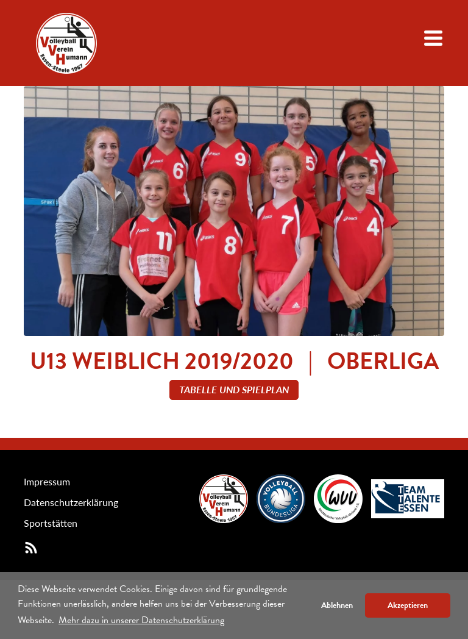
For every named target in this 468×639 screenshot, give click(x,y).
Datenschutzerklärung (71, 502)
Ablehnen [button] (337, 605)
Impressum (47, 481)
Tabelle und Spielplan (234, 389)
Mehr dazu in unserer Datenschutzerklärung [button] (141, 620)
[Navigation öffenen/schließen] (433, 38)
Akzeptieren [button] (408, 605)
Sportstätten (50, 523)
